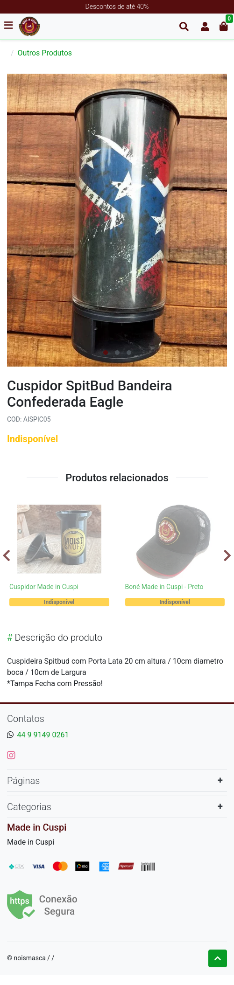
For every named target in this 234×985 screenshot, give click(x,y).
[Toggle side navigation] (9, 26)
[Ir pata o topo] (217, 958)
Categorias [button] (29, 806)
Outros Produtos (45, 53)
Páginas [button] (23, 780)
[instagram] (11, 755)
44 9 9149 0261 (43, 734)
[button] (205, 26)
